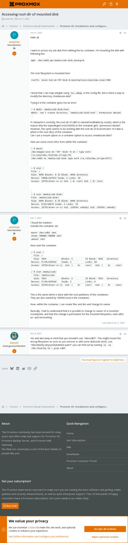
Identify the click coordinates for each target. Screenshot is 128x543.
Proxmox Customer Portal (81, 461)
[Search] (123, 4)
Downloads (72, 454)
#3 (125, 333)
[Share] (120, 32)
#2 (125, 218)
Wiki (68, 447)
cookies (32, 527)
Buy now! (10, 505)
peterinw (8, 18)
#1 (125, 32)
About (69, 468)
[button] (5, 4)
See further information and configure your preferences (38, 536)
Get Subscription (76, 440)
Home (70, 433)
